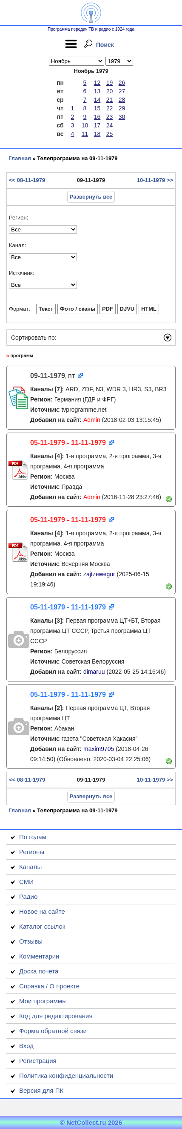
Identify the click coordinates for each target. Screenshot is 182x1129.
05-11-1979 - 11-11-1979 (68, 442)
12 (97, 82)
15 (97, 108)
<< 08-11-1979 (27, 180)
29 (122, 108)
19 (109, 82)
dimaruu (94, 671)
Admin (91, 419)
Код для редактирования (56, 1015)
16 (97, 116)
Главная (20, 158)
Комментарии (39, 956)
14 (97, 99)
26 (122, 82)
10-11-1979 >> (155, 180)
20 (109, 91)
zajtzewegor (99, 574)
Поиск (105, 44)
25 (109, 133)
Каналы (30, 866)
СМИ (26, 881)
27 (122, 91)
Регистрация (38, 1060)
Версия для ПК (41, 1090)
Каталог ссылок (42, 926)
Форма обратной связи (53, 1030)
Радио (28, 896)
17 (97, 125)
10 (85, 125)
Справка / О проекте (49, 986)
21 (109, 99)
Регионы (31, 851)
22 (109, 108)
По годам (32, 836)
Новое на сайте (42, 911)
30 (122, 116)
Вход (26, 1045)
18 (97, 133)
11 (85, 133)
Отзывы (31, 941)
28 (122, 99)
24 (109, 125)
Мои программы (43, 1001)
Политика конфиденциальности (66, 1075)
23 (109, 116)
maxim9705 (98, 748)
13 (97, 91)
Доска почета (38, 971)
